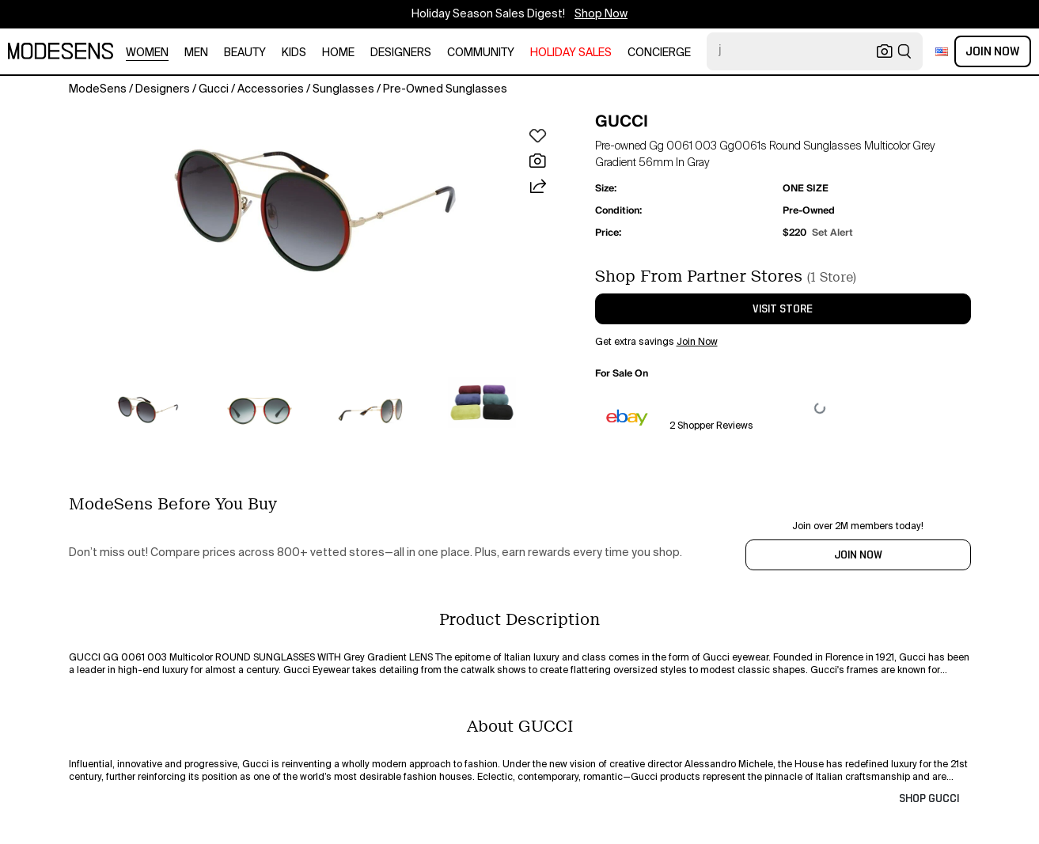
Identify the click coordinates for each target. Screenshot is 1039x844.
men (196, 53)
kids (294, 53)
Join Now (992, 51)
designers (400, 53)
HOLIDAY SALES (571, 53)
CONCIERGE (659, 53)
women (147, 53)
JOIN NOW (858, 555)
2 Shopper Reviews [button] (711, 426)
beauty (245, 53)
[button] (315, 210)
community (480, 53)
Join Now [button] (697, 342)
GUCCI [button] (621, 121)
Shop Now (601, 14)
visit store (783, 309)
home (338, 53)
